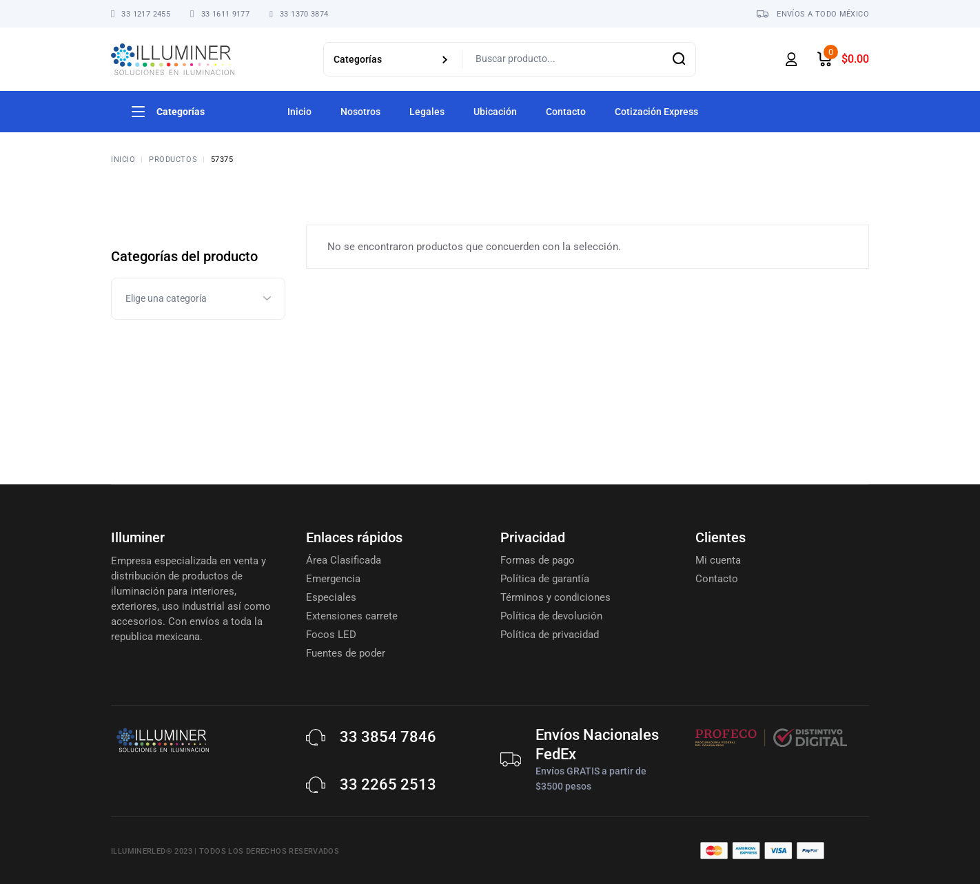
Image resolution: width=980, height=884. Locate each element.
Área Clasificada (343, 560)
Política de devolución (551, 616)
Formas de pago (537, 560)
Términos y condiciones (555, 597)
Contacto (716, 579)
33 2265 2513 (388, 784)
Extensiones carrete (352, 616)
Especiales (331, 597)
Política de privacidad (549, 634)
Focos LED (331, 634)
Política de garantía (544, 579)
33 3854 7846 (388, 737)
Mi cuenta (718, 560)
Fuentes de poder (345, 653)
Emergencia (333, 579)
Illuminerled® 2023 (151, 851)
